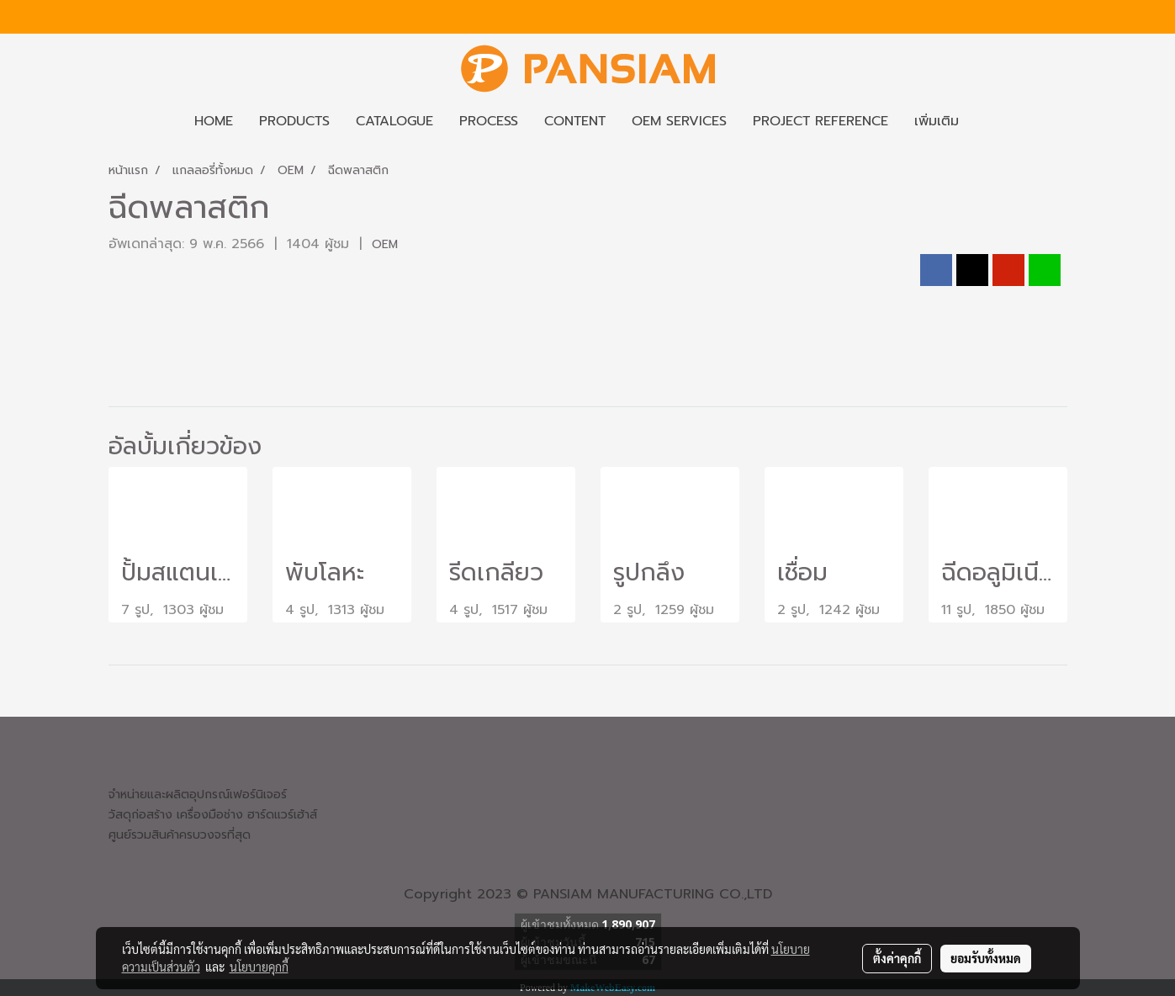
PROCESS (488, 121)
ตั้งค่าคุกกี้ (897, 958)
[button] (986, 121)
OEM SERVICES (679, 121)
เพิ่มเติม (936, 121)
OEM (385, 244)
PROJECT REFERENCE (820, 121)
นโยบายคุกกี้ (259, 966)
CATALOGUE (394, 121)
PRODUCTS (294, 121)
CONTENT (575, 121)
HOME (213, 121)
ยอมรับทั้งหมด (985, 958)
